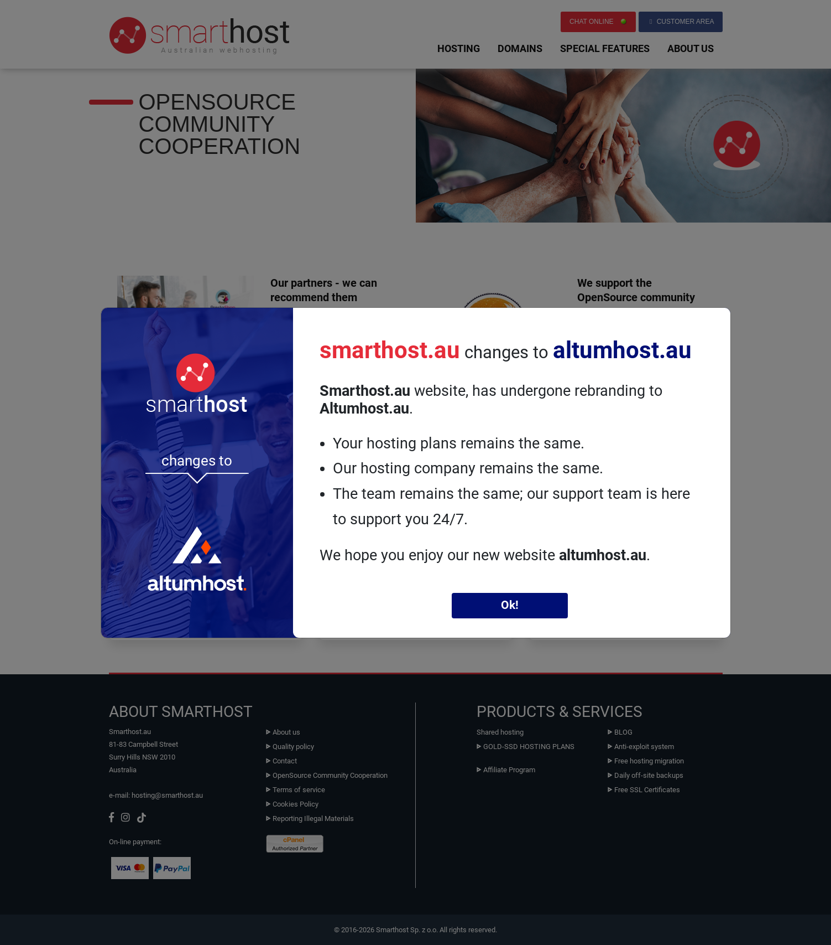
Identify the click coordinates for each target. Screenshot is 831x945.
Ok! (510, 605)
